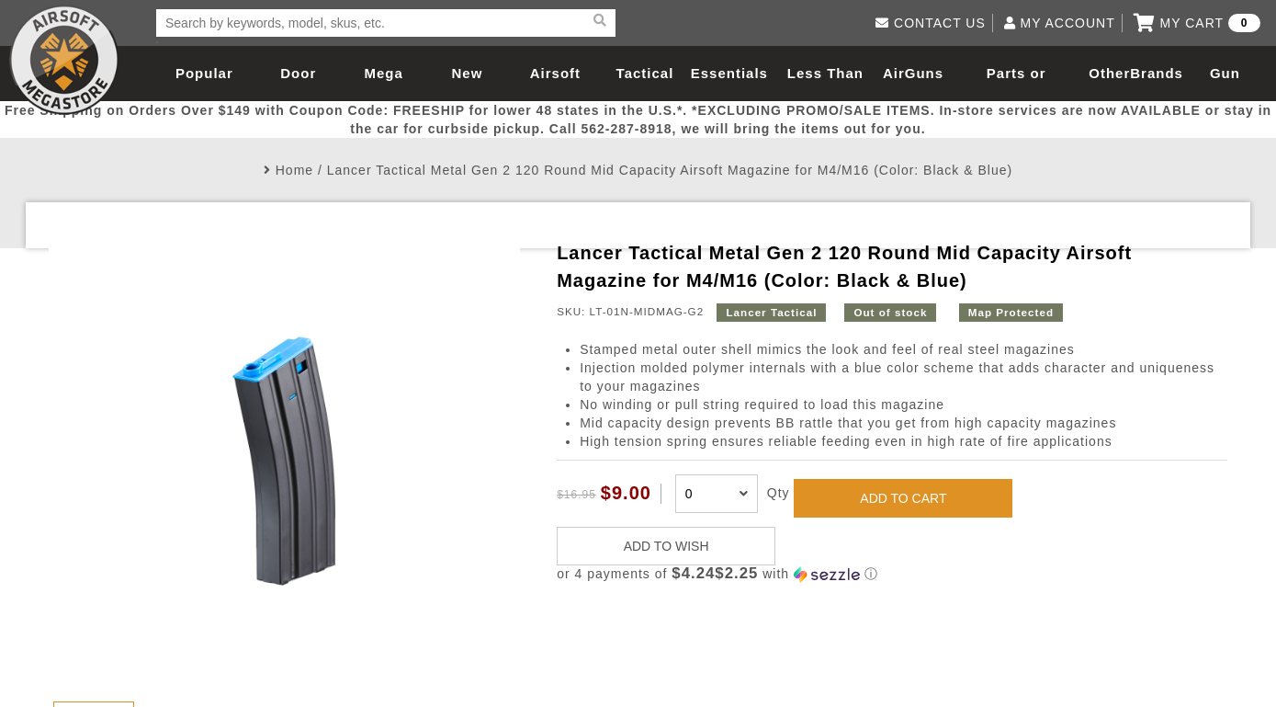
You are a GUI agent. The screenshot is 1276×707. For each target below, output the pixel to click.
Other (1109, 73)
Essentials (729, 73)
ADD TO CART (903, 498)
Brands (1156, 73)
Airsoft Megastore (64, 60)
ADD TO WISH (666, 546)
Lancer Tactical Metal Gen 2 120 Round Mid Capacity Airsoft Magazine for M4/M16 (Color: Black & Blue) (669, 170)
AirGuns (913, 73)
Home (294, 170)
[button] (892, 574)
